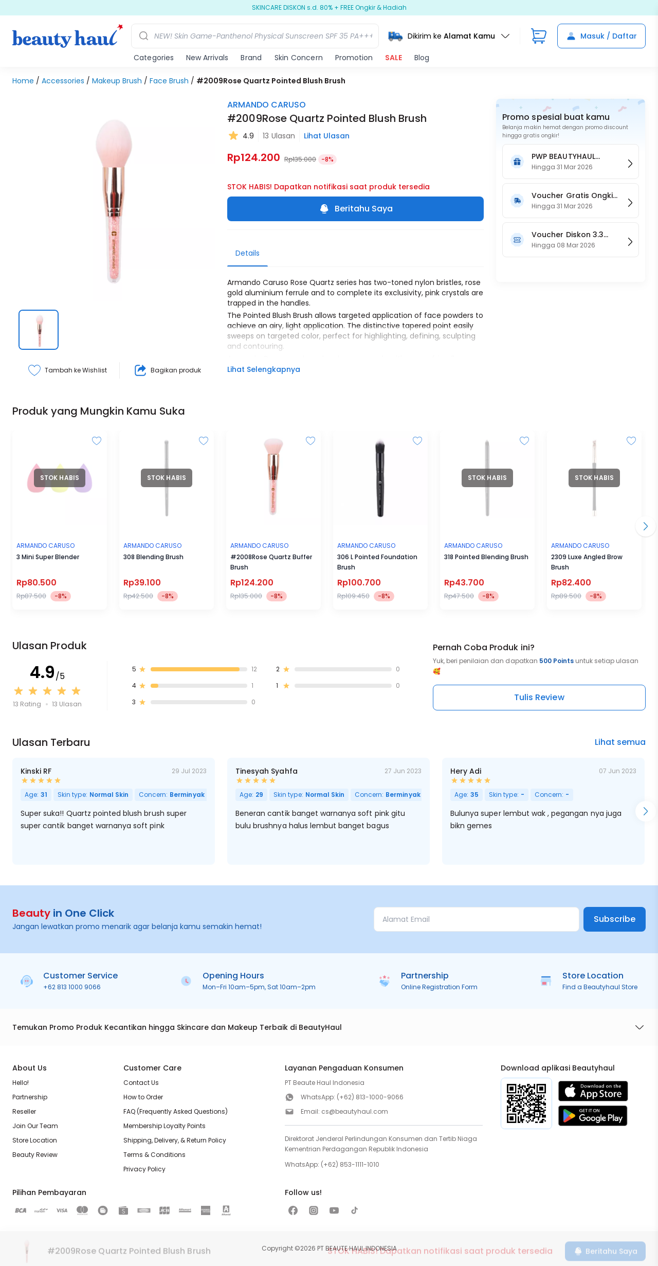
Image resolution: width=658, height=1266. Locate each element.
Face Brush (169, 81)
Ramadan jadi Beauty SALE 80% (329, 8)
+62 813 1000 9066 (72, 987)
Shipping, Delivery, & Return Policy (174, 1140)
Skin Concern (299, 57)
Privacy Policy (144, 1169)
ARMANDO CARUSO (266, 105)
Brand (251, 57)
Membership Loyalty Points (164, 1125)
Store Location (34, 1140)
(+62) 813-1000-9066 (370, 1097)
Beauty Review (35, 1154)
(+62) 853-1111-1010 (350, 1164)
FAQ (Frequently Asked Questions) (175, 1111)
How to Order (143, 1097)
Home (23, 81)
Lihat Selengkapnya (263, 369)
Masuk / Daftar (601, 36)
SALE (393, 57)
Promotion (354, 57)
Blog (421, 57)
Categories (154, 57)
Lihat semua (620, 742)
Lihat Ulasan (327, 136)
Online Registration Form (439, 987)
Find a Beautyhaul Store (599, 987)
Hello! (20, 1082)
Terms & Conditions (154, 1154)
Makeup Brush (117, 81)
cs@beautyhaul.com (354, 1111)
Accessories (63, 81)
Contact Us (141, 1082)
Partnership (29, 1097)
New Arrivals (207, 57)
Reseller (24, 1111)
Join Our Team (35, 1125)
